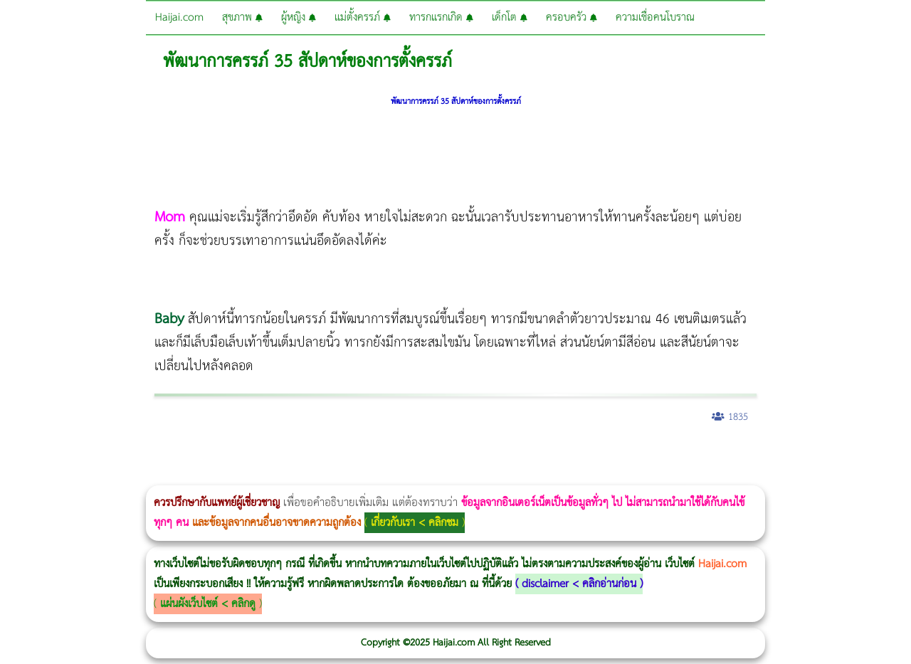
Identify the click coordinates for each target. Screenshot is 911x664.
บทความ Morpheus (421, 454)
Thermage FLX (503, 454)
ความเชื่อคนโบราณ (655, 17)
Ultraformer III (223, 475)
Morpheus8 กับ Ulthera (217, 454)
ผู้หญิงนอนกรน (71, 454)
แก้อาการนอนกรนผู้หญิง (143, 454)
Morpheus (211, 475)
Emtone (633, 454)
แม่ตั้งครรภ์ (363, 17)
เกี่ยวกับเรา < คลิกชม (414, 522)
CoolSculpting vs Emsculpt (261, 454)
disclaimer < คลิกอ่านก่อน (579, 584)
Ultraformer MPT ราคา (529, 454)
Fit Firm (699, 454)
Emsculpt (399, 454)
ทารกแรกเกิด (441, 17)
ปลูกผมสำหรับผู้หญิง (765, 454)
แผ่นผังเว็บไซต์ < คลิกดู (208, 604)
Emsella (384, 454)
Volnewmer (200, 475)
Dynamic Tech (559, 454)
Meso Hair (750, 454)
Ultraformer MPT (228, 475)
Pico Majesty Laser (852, 454)
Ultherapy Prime (244, 475)
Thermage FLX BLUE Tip (252, 475)
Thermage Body (358, 454)
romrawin (437, 454)
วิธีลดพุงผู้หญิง (253, 454)
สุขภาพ (242, 17)
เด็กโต (509, 17)
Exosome (892, 454)
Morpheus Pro (373, 454)
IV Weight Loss (459, 454)
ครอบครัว (571, 17)
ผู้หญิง (298, 17)
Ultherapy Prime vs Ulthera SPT (604, 454)
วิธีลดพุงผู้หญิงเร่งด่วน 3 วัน (201, 454)
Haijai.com (179, 17)
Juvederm (881, 454)
